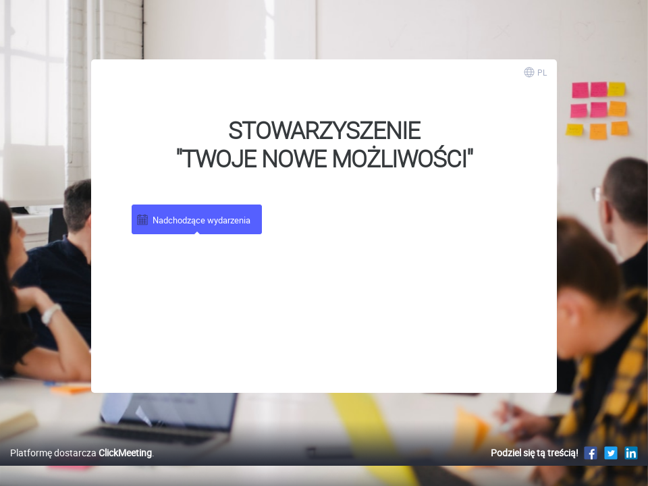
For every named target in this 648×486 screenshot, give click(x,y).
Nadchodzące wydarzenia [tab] (193, 219)
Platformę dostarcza (81, 466)
